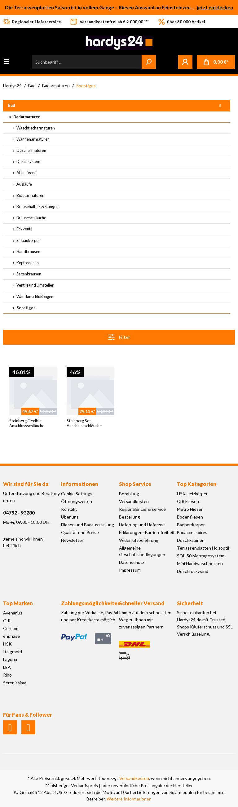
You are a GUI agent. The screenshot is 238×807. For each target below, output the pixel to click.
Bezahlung (129, 493)
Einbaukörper (28, 240)
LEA (7, 667)
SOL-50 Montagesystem (200, 555)
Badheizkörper (191, 524)
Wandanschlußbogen (34, 296)
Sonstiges (25, 307)
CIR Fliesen (188, 501)
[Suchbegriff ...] (87, 62)
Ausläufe (24, 184)
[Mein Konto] (185, 62)
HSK (7, 643)
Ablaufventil (26, 172)
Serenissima (14, 682)
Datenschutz (131, 562)
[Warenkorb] (216, 62)
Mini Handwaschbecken (200, 563)
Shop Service (135, 484)
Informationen (79, 484)
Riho (7, 675)
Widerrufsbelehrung (138, 540)
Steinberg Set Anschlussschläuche (84, 423)
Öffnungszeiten (76, 501)
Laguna (10, 659)
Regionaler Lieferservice (142, 509)
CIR (7, 620)
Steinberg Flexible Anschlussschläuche (26, 423)
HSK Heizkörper (192, 493)
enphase (11, 636)
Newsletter (72, 540)
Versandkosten (134, 501)
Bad (11, 105)
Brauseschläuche (31, 217)
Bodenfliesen (190, 516)
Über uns (70, 516)
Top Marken (18, 603)
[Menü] (6, 61)
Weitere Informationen (129, 798)
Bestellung (129, 516)
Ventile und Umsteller (35, 285)
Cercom (10, 628)
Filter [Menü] (119, 336)
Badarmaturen (26, 116)
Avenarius (12, 612)
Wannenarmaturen (33, 139)
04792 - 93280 (19, 512)
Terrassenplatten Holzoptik (203, 548)
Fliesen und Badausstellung (87, 524)
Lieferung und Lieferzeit (142, 524)
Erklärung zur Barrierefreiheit (147, 532)
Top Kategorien (196, 484)
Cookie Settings (76, 493)
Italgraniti (12, 651)
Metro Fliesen (190, 509)
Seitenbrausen (28, 273)
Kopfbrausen (27, 262)
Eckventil (24, 228)
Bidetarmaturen (30, 195)
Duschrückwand (192, 571)
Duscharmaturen (31, 150)
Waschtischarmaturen (35, 127)
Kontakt (69, 509)
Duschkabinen (191, 540)
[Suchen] (149, 62)
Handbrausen (28, 251)
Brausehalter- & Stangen (37, 206)
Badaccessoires (192, 532)
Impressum (130, 570)
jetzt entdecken (215, 7)
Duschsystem (28, 161)
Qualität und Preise (80, 532)
